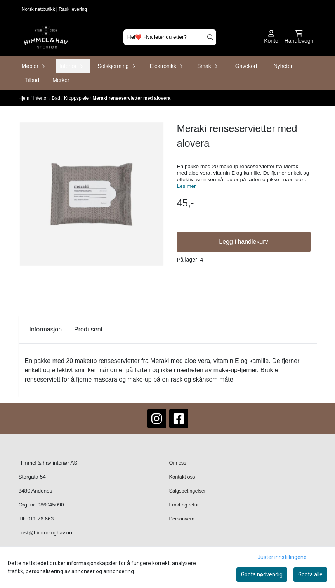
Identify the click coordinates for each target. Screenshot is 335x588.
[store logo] (46, 37)
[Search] (210, 37)
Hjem (25, 98)
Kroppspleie (77, 98)
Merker (60, 80)
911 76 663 (40, 519)
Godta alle (310, 574)
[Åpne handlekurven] (299, 37)
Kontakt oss (182, 477)
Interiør (41, 98)
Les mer (186, 186)
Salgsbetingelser (187, 491)
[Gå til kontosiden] (271, 37)
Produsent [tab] (88, 329)
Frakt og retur (184, 505)
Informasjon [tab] (46, 329)
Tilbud (32, 80)
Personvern (181, 519)
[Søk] (170, 37)
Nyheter (283, 66)
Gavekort (246, 66)
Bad (57, 98)
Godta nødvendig (262, 574)
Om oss (177, 463)
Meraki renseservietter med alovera (131, 98)
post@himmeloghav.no (45, 533)
